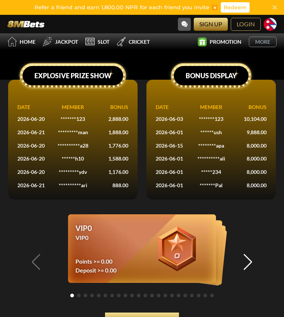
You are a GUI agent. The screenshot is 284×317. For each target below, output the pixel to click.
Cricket (133, 41)
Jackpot (60, 41)
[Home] (25, 24)
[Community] (184, 24)
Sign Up (210, 23)
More (262, 42)
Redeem (235, 7)
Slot (97, 41)
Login (246, 23)
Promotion (219, 41)
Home (21, 41)
